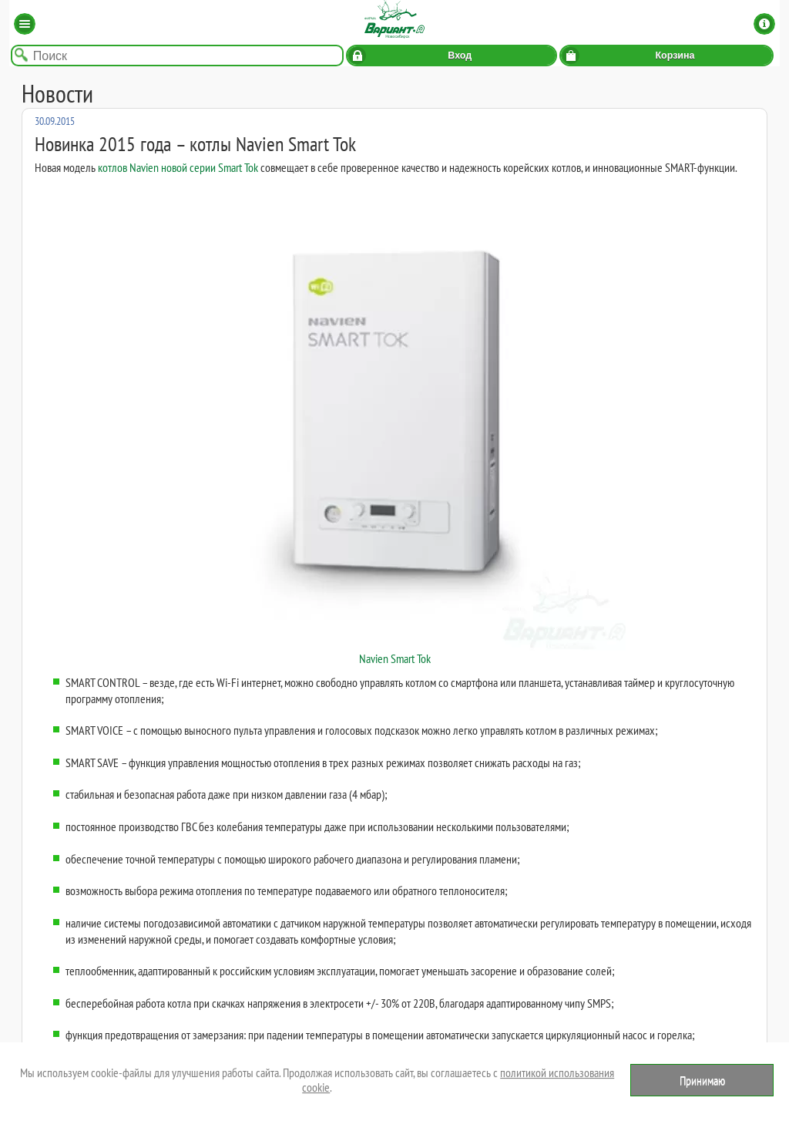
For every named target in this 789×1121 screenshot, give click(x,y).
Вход (460, 55)
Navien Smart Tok (394, 427)
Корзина (674, 55)
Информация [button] (764, 23)
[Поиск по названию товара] (177, 55)
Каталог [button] (24, 23)
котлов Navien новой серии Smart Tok (178, 167)
